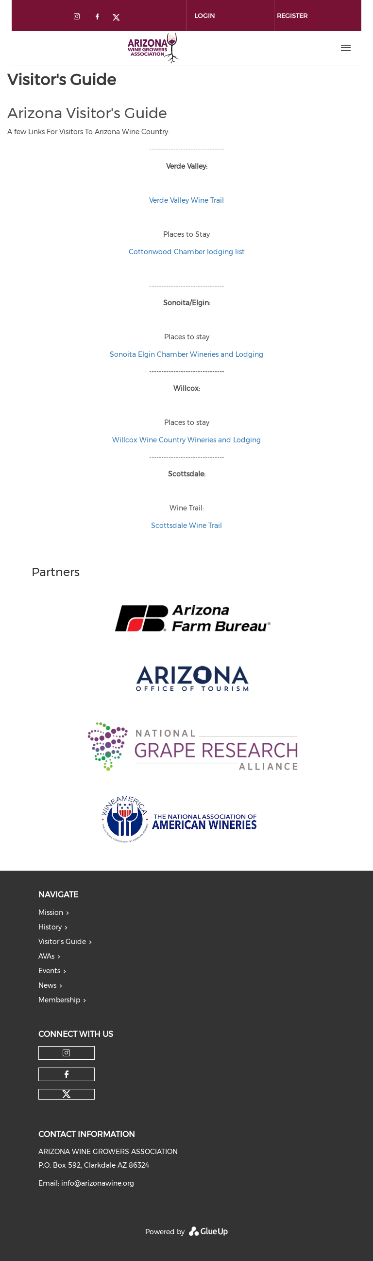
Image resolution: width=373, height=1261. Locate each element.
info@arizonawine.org (97, 1183)
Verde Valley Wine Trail (186, 200)
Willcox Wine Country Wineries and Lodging (186, 440)
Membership (59, 1000)
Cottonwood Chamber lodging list (187, 251)
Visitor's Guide (62, 941)
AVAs (46, 956)
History (50, 927)
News (47, 985)
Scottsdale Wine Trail (186, 525)
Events (49, 970)
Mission (50, 912)
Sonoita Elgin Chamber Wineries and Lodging (186, 354)
